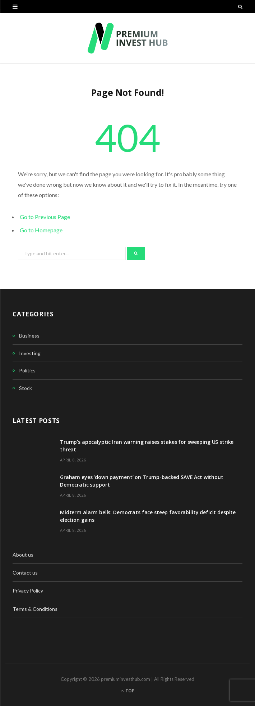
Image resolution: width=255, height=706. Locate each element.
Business (29, 336)
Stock (25, 388)
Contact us (25, 573)
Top (128, 691)
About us (23, 555)
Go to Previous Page (45, 216)
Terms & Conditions (35, 609)
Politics (27, 370)
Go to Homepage (41, 230)
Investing (30, 353)
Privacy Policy (28, 590)
